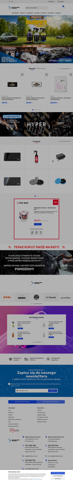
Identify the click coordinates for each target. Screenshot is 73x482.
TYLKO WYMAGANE (58, 475)
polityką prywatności (37, 479)
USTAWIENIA (58, 478)
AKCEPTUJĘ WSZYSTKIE (58, 473)
